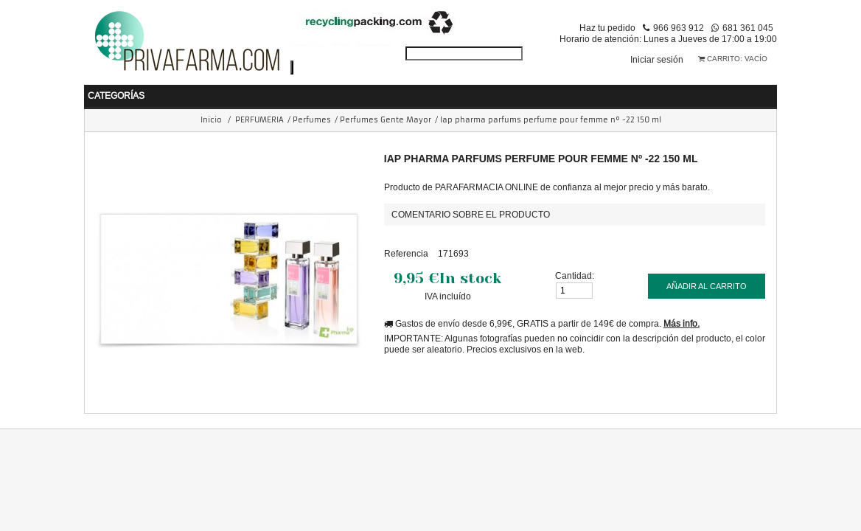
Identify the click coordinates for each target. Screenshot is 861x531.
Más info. (681, 319)
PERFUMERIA (582, 91)
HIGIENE (283, 91)
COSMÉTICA (492, 91)
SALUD (219, 91)
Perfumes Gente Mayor (385, 116)
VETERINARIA (761, 91)
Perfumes (312, 116)
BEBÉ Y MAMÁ (141, 91)
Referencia (406, 249)
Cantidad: (574, 271)
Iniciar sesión (656, 59)
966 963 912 (678, 27)
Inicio (211, 116)
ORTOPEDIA (671, 91)
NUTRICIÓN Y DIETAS (383, 91)
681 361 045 (747, 27)
